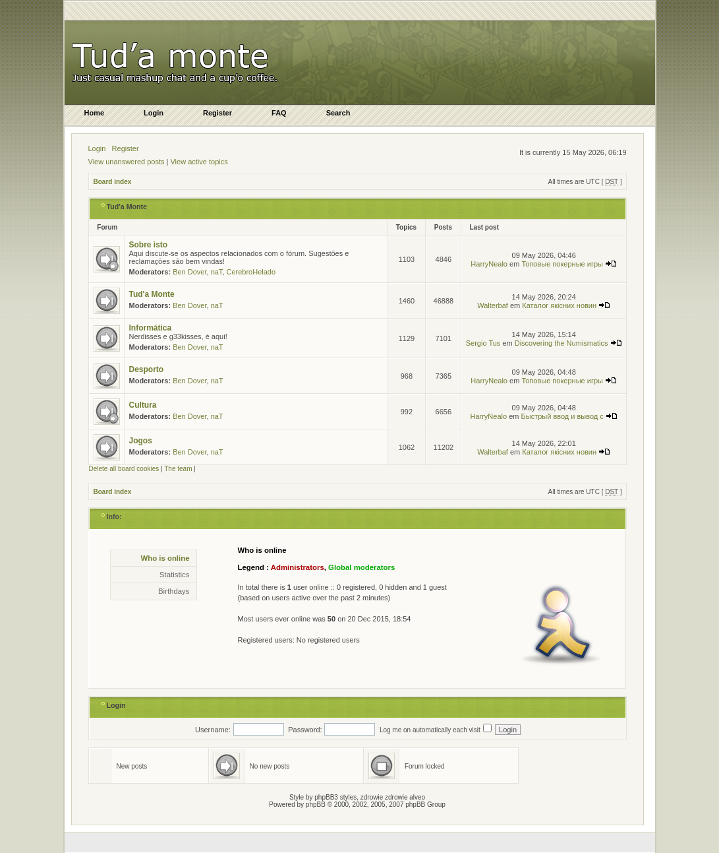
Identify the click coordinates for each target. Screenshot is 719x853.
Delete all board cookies (124, 468)
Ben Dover (189, 272)
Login (97, 148)
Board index (113, 181)
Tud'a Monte (127, 206)
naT (217, 272)
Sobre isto (148, 244)
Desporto (146, 369)
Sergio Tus (483, 343)
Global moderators (361, 567)
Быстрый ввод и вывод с (569, 416)
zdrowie (396, 797)
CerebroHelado (251, 272)
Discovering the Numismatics (568, 343)
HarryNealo (489, 264)
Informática (150, 327)
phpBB (316, 804)
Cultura (143, 405)
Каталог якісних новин (566, 305)
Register (125, 148)
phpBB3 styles (335, 797)
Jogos (140, 440)
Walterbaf (492, 305)
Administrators (297, 567)
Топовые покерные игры (569, 264)
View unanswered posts (126, 162)
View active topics (198, 162)
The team (178, 468)
